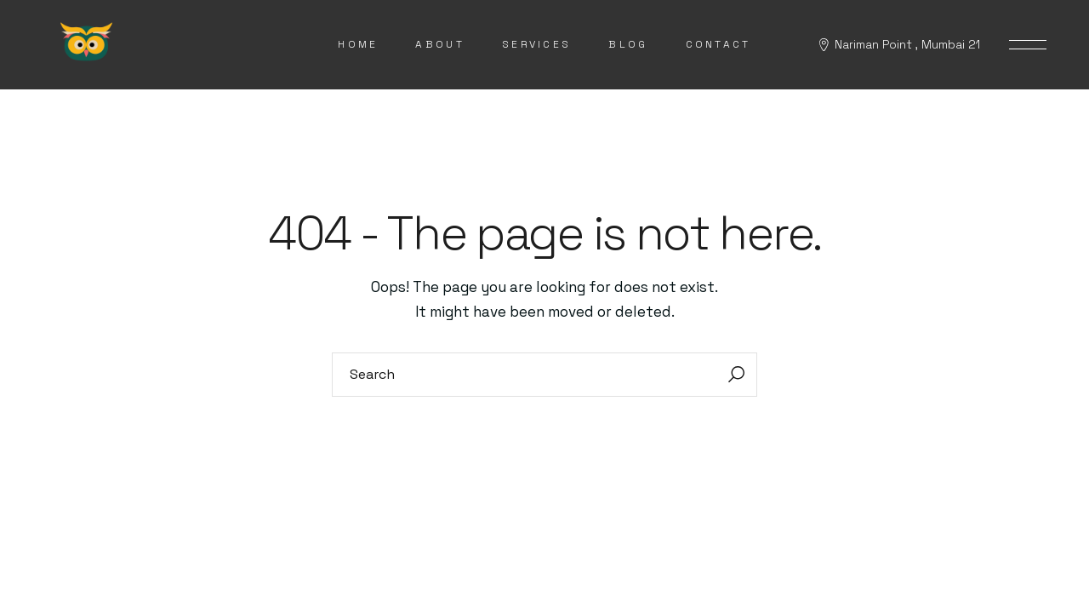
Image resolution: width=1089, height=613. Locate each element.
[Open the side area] (1027, 44)
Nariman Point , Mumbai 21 (907, 44)
